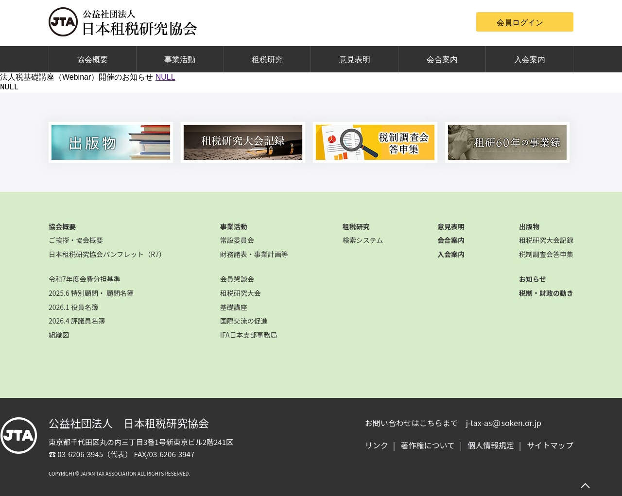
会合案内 (442, 59)
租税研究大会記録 (546, 240)
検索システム (363, 240)
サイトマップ (550, 445)
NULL (165, 77)
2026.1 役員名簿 (73, 307)
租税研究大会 (240, 293)
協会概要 (92, 59)
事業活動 (179, 59)
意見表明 (354, 59)
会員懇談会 (237, 279)
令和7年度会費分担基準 (85, 279)
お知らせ (532, 279)
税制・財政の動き (546, 293)
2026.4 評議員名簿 (77, 320)
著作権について (428, 445)
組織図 (59, 335)
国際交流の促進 (244, 320)
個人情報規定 (490, 445)
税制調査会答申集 (546, 254)
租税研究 (267, 59)
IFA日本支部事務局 (248, 335)
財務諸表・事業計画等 (254, 254)
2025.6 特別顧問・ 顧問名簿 (91, 293)
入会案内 (529, 59)
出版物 (529, 226)
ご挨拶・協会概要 (76, 240)
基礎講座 (233, 307)
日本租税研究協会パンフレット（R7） (107, 254)
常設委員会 (237, 240)
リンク (376, 445)
